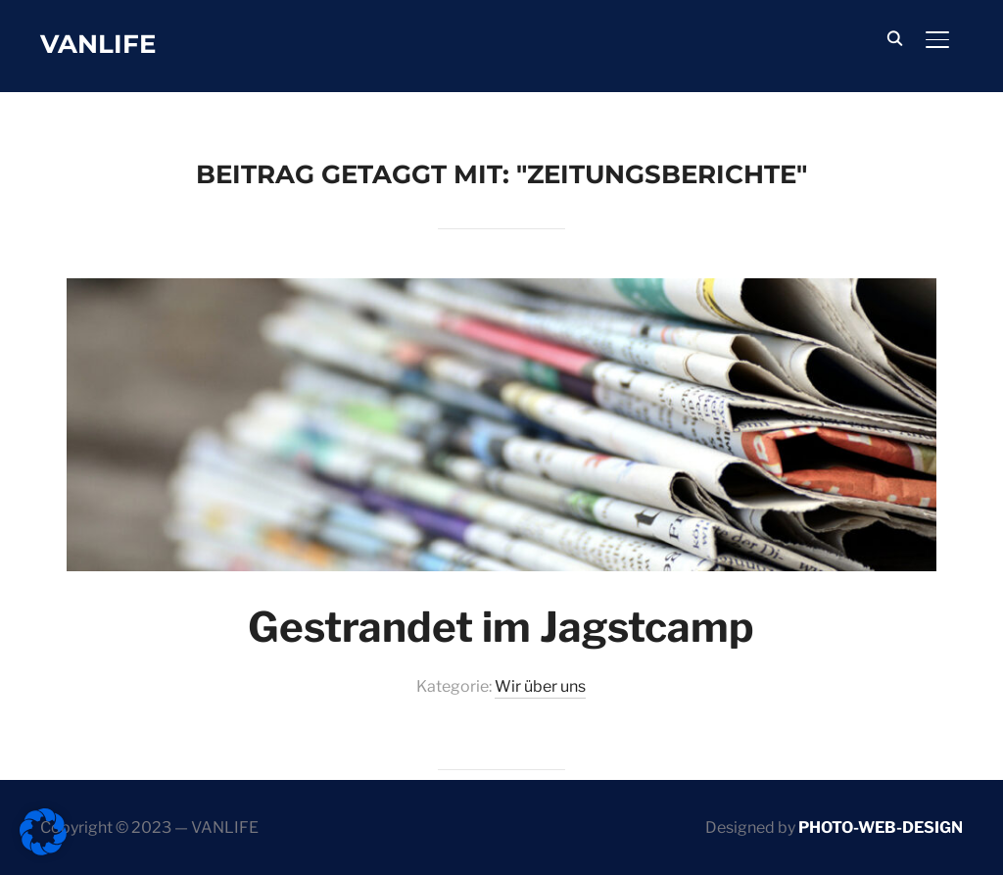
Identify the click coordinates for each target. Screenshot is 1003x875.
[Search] (894, 37)
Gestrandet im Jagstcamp (501, 627)
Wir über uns (540, 686)
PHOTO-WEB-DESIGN (880, 827)
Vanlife (98, 44)
